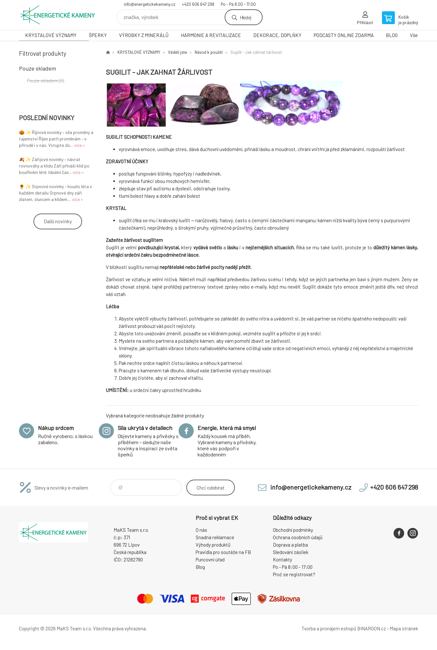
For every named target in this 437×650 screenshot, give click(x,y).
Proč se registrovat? (294, 574)
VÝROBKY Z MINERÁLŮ (144, 35)
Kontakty (282, 559)
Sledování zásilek (290, 552)
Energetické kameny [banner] (57, 15)
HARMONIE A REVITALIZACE (211, 35)
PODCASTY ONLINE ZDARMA (344, 35)
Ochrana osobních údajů (297, 537)
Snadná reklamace (215, 537)
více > (79, 145)
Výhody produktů (213, 545)
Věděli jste (177, 52)
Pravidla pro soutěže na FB (223, 552)
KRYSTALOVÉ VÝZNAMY (51, 35)
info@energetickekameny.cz (149, 4)
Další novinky (58, 221)
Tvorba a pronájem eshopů (329, 628)
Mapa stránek (404, 628)
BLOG (392, 35)
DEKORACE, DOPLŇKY (277, 35)
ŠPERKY (98, 35)
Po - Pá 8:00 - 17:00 (292, 567)
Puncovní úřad (210, 559)
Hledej (245, 17)
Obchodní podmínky (293, 530)
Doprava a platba (290, 545)
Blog (200, 567)
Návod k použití (209, 52)
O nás (201, 530)
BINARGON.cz (371, 628)
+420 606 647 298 (198, 4)
